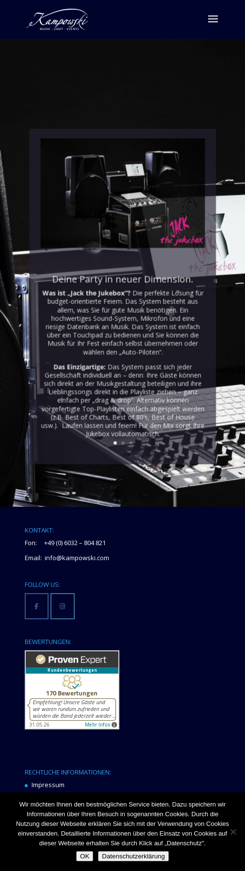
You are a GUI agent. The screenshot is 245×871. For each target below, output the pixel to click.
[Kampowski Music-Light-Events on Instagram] (62, 606)
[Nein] (233, 832)
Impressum (48, 784)
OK (84, 856)
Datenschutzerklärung (133, 856)
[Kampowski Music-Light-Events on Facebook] (37, 606)
